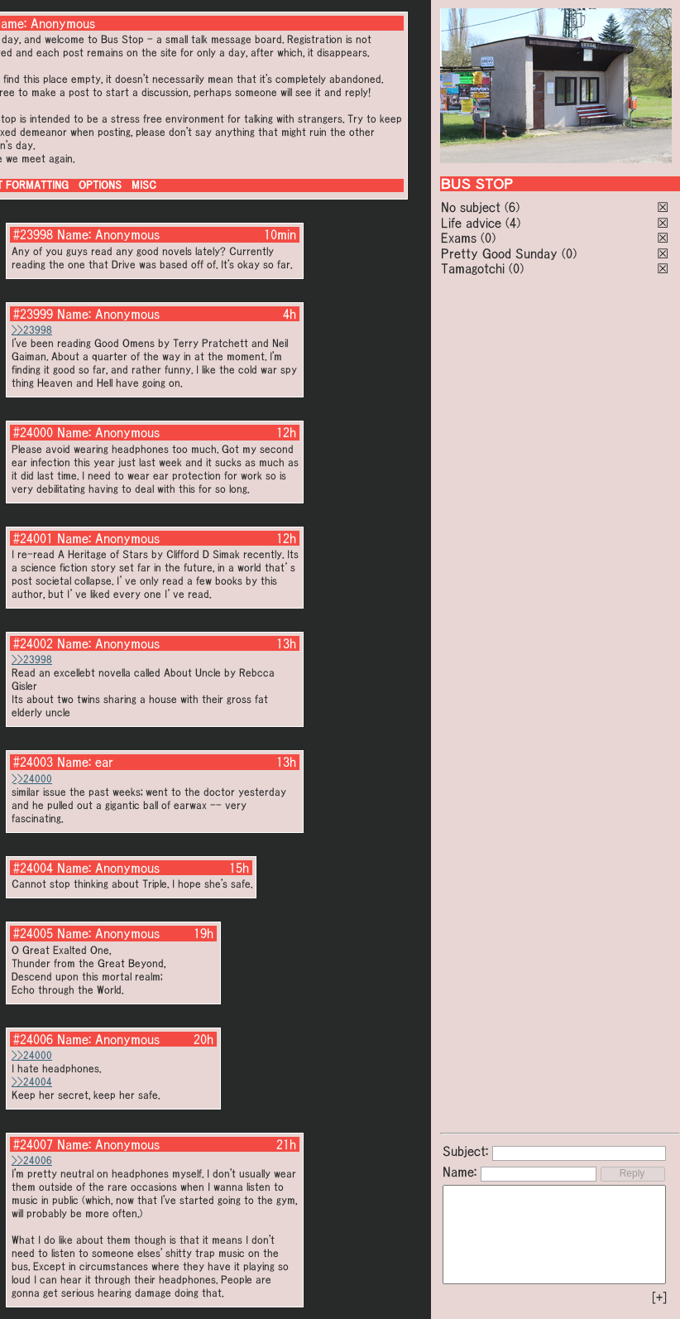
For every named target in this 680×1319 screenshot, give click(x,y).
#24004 (33, 867)
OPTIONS (100, 185)
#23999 (33, 313)
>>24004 (32, 1081)
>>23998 (32, 330)
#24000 (33, 432)
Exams (458, 237)
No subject (473, 207)
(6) (512, 207)
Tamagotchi (473, 268)
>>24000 (32, 778)
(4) (512, 222)
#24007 (33, 1144)
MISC (144, 185)
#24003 (33, 761)
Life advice (471, 222)
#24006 (33, 1039)
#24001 (33, 538)
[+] (659, 1297)
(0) (488, 237)
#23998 (33, 234)
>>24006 (32, 1160)
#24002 (33, 643)
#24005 (33, 933)
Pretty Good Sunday (499, 253)
